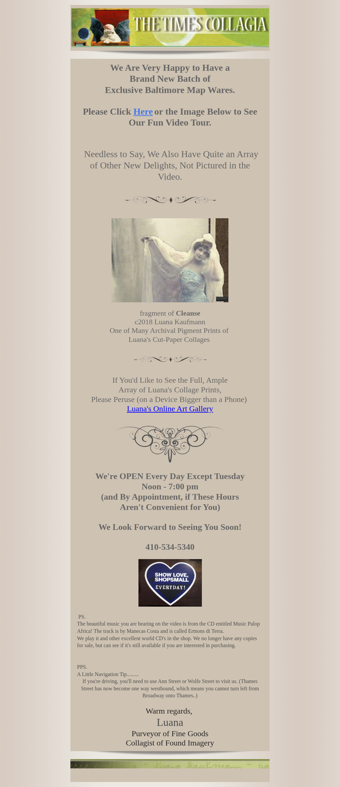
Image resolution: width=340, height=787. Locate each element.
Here (143, 111)
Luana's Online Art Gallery (170, 408)
